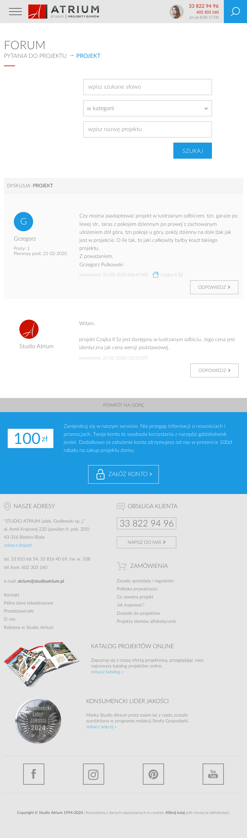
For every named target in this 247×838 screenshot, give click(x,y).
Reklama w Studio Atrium (28, 627)
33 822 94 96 (204, 6)
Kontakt (11, 595)
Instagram (93, 774)
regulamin (164, 581)
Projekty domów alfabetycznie (146, 621)
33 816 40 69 (53, 559)
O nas (9, 619)
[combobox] (147, 108)
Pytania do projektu (35, 56)
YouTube (213, 774)
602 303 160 (208, 12)
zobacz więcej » (101, 727)
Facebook (33, 774)
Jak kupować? (130, 605)
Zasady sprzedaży (134, 581)
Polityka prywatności (137, 589)
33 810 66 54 (24, 559)
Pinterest (153, 774)
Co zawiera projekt (135, 597)
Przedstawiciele (19, 611)
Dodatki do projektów (138, 613)
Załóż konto (128, 474)
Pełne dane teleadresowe (28, 603)
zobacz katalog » (107, 672)
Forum (25, 45)
